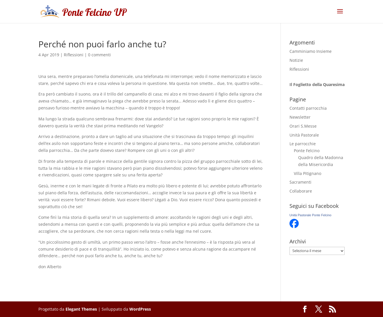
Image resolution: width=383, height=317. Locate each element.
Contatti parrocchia (308, 108)
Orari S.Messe (303, 126)
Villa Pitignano (307, 173)
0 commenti (99, 54)
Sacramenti (300, 182)
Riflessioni (73, 54)
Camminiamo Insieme (310, 51)
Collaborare (300, 191)
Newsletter (300, 117)
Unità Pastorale (304, 135)
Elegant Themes (81, 309)
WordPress (140, 309)
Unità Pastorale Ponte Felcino (310, 215)
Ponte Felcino (307, 150)
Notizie (296, 60)
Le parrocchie (302, 143)
